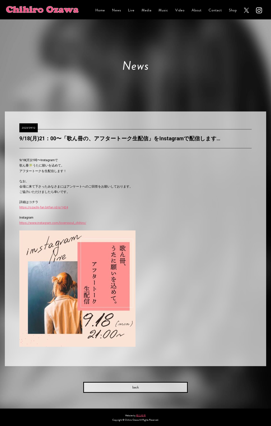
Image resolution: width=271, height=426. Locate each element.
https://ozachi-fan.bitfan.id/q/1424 (43, 207)
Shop (233, 10)
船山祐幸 (141, 415)
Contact (215, 10)
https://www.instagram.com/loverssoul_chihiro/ (52, 223)
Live (131, 10)
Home (100, 10)
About (197, 10)
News (116, 10)
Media (146, 10)
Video (180, 10)
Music (163, 10)
